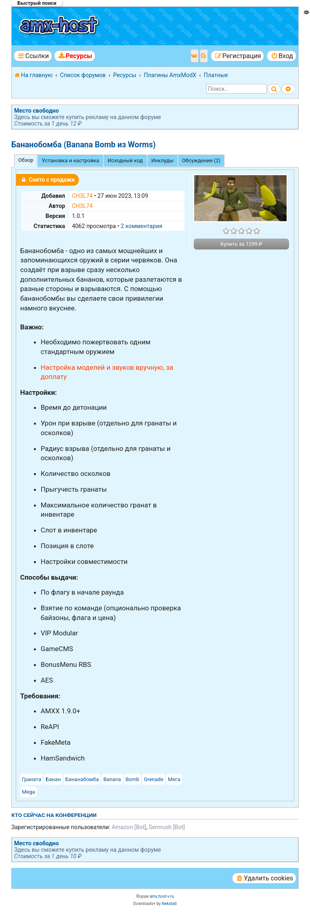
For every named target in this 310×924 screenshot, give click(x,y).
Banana (112, 779)
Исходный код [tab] (125, 160)
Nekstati (169, 903)
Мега (174, 779)
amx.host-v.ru (162, 896)
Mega (28, 792)
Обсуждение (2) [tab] (201, 160)
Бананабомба (82, 779)
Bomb (132, 779)
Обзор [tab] (25, 160)
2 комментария (141, 226)
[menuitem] (74, 55)
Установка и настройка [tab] (70, 160)
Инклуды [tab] (162, 160)
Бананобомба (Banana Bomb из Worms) (83, 144)
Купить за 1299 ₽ (241, 244)
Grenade (153, 779)
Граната (31, 779)
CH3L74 (82, 196)
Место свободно (36, 110)
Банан (53, 779)
